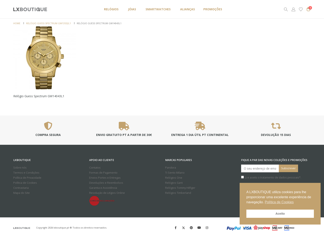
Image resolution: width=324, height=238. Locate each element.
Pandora (170, 167)
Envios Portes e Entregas (105, 177)
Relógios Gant (174, 183)
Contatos (95, 167)
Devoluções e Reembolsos (106, 183)
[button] (286, 9)
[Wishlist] (300, 9)
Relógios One (173, 177)
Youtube (199, 228)
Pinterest (191, 228)
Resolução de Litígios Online (107, 193)
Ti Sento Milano (175, 172)
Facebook (176, 228)
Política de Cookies (25, 183)
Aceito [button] (280, 213)
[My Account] (293, 9)
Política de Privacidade (27, 177)
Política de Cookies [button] (279, 202)
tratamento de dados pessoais (279, 177)
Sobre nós (20, 167)
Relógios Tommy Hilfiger (180, 188)
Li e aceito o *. (271, 177)
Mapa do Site (21, 193)
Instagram (207, 228)
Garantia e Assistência (103, 188)
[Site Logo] (30, 9)
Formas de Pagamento (103, 172)
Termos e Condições (26, 172)
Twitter (183, 228)
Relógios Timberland (178, 193)
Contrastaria (21, 188)
